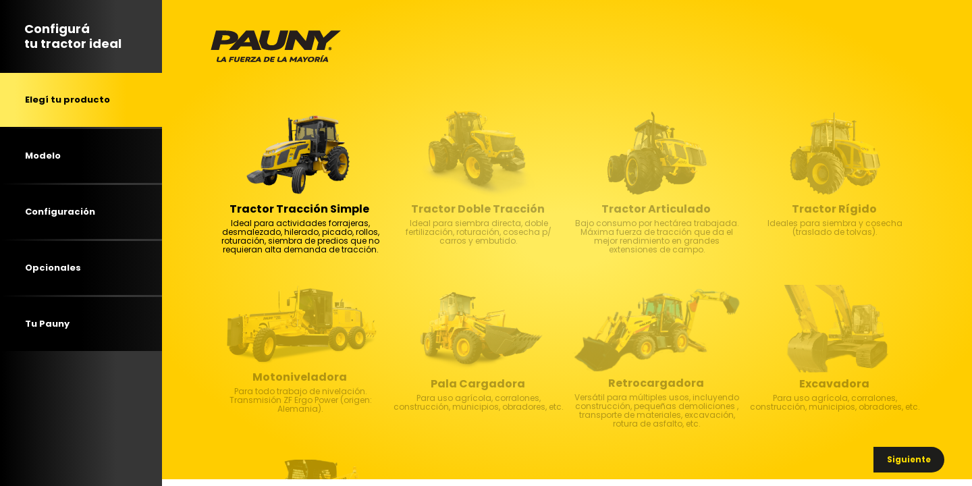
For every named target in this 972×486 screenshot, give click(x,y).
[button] (908, 460)
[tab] (81, 100)
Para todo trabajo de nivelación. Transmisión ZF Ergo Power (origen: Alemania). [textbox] (301, 413)
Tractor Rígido (834, 209)
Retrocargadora (656, 383)
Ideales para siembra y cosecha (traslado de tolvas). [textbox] (835, 245)
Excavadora (834, 384)
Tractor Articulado (656, 209)
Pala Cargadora (478, 384)
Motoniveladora (299, 377)
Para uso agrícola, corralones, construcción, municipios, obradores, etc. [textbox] (479, 420)
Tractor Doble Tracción (478, 209)
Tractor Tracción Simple (299, 209)
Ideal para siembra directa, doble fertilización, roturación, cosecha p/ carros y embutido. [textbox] (479, 245)
